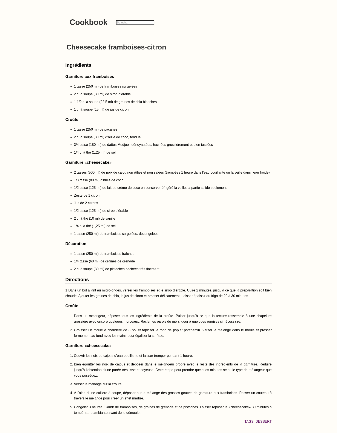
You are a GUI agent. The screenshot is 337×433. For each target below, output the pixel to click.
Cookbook (88, 22)
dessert (264, 421)
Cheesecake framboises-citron (116, 47)
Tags (248, 421)
